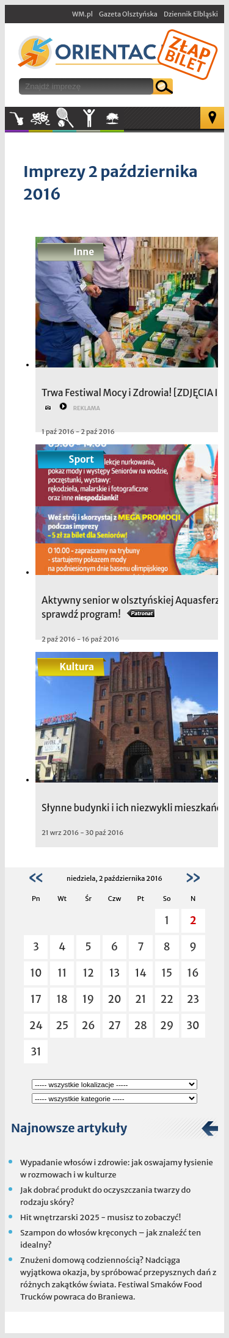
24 (36, 1025)
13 (114, 973)
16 (193, 973)
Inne (88, 118)
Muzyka (17, 118)
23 (193, 999)
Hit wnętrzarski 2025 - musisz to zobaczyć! (100, 1217)
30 (193, 1025)
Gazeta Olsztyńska (128, 14)
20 (115, 999)
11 (62, 973)
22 (167, 999)
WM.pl (82, 14)
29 (166, 1025)
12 (88, 973)
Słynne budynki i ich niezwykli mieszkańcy (134, 808)
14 (141, 973)
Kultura (41, 118)
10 (36, 973)
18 (62, 999)
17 (36, 999)
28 (140, 1025)
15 (166, 973)
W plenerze (123, 122)
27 (114, 1025)
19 (88, 999)
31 (36, 1051)
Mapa (212, 117)
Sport (64, 118)
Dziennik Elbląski (191, 14)
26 (88, 1025)
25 (62, 1025)
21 (140, 999)
